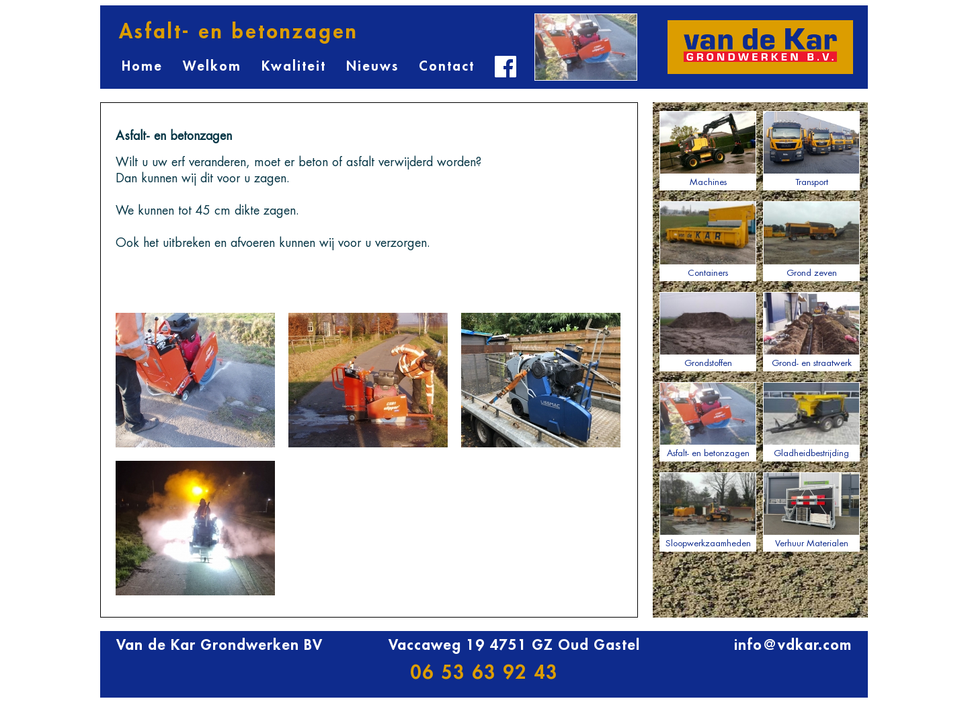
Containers (707, 238)
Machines (707, 148)
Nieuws (372, 66)
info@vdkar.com (793, 645)
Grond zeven (811, 238)
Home (142, 66)
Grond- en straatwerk (811, 329)
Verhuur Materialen (811, 510)
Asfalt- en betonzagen (707, 419)
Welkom (212, 66)
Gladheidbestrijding (811, 419)
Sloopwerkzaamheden (707, 510)
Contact (447, 66)
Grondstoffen (707, 329)
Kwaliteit (293, 66)
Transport (811, 148)
